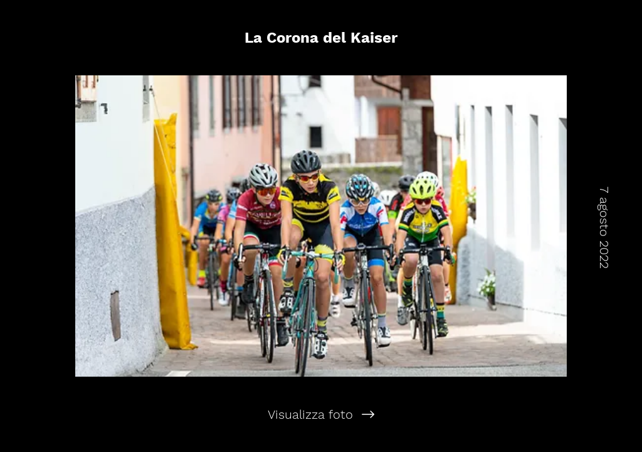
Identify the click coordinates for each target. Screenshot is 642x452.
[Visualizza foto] (321, 414)
